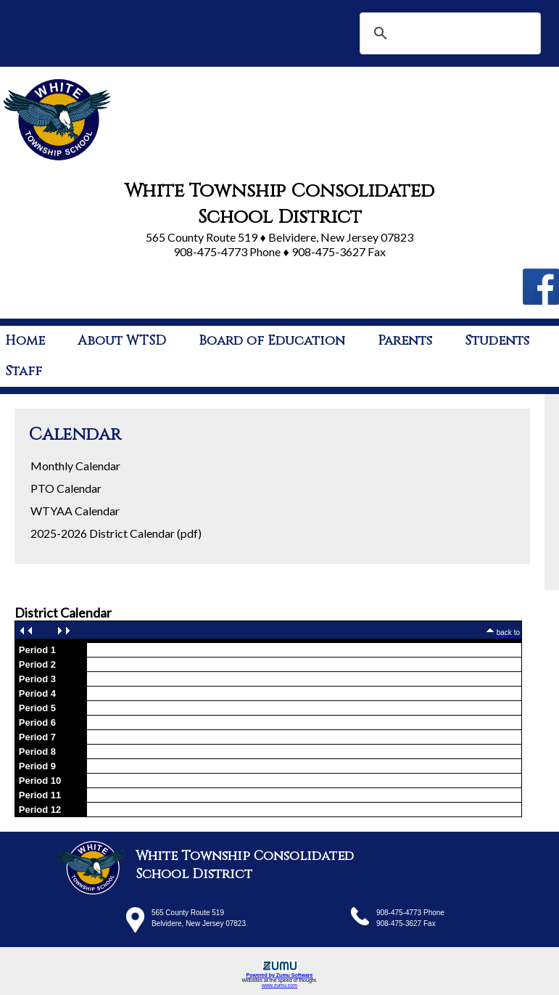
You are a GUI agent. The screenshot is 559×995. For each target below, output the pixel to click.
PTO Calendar (66, 488)
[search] (448, 33)
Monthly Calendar (75, 465)
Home (25, 341)
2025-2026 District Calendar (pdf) (116, 533)
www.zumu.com (279, 985)
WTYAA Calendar (75, 510)
